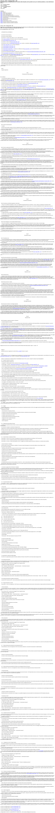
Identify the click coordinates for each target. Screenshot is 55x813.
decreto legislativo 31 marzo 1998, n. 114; (9, 47)
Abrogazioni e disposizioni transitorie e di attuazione (10, 320)
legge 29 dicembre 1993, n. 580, (21, 99)
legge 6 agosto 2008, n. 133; (35, 43)
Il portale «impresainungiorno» (7, 124)
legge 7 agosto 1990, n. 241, (8, 44)
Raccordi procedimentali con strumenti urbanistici (10, 257)
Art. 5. (1, 203)
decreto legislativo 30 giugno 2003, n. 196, (21, 137)
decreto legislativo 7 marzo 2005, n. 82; (23, 84)
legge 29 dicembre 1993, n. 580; (33, 83)
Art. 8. (1, 257)
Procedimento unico (6, 238)
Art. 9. (1, 274)
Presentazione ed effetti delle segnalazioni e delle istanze (11, 203)
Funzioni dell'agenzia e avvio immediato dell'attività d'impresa (12, 221)
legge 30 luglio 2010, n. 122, (36, 54)
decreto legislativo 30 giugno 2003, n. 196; (9, 50)
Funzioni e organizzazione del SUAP (8, 147)
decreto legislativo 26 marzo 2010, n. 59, (27, 135)
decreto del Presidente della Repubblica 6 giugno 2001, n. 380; (36, 51)
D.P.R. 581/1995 (41, 750)
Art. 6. (1, 221)
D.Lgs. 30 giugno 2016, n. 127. (16, 806)
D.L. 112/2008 (20, 351)
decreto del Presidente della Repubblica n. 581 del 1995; (34, 367)
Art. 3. (1, 124)
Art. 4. (1, 147)
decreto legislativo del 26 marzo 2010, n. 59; (9, 40)
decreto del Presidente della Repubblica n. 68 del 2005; (24, 368)
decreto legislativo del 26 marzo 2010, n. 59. (33, 158)
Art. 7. (1, 238)
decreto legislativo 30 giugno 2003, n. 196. (24, 171)
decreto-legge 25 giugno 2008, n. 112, (15, 43)
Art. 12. (1, 320)
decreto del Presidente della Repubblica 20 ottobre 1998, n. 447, (11, 340)
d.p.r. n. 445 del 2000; (40, 398)
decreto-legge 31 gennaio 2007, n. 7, (8, 48)
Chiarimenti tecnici (5, 274)
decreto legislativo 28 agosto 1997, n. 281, (26, 59)
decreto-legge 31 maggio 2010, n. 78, (16, 54)
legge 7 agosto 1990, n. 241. (49, 208)
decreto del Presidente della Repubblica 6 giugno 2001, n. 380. (29, 262)
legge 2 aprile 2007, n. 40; (35, 364)
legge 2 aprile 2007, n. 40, (27, 48)
